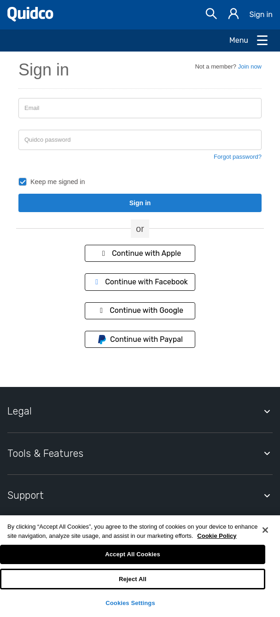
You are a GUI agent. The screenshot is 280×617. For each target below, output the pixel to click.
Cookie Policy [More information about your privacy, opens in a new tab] (216, 535)
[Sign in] (233, 15)
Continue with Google (140, 310)
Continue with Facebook (140, 281)
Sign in (261, 14)
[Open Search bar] (211, 15)
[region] (140, 566)
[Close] (265, 530)
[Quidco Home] (30, 19)
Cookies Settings (130, 603)
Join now (250, 66)
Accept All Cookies (132, 554)
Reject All (132, 579)
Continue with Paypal (140, 339)
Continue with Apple (140, 253)
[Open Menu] (249, 40)
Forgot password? (238, 156)
